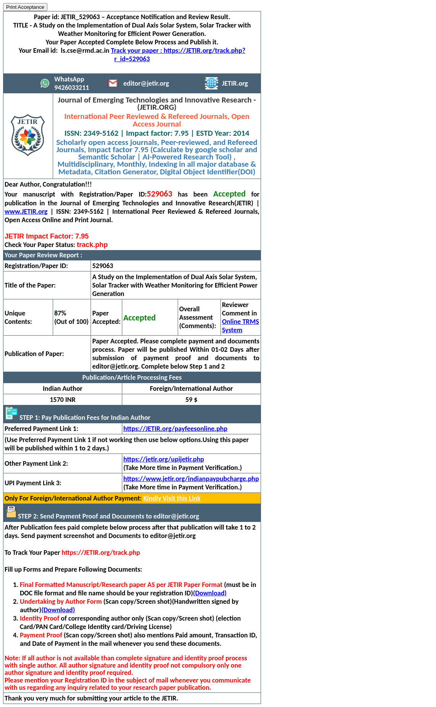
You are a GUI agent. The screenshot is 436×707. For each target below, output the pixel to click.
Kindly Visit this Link (171, 498)
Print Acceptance (25, 7)
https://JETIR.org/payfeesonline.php (175, 428)
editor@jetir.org (146, 83)
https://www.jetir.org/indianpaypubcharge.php (191, 479)
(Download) (210, 593)
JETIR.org (235, 83)
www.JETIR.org (26, 211)
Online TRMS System (240, 325)
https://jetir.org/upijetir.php (163, 459)
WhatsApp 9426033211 (71, 83)
